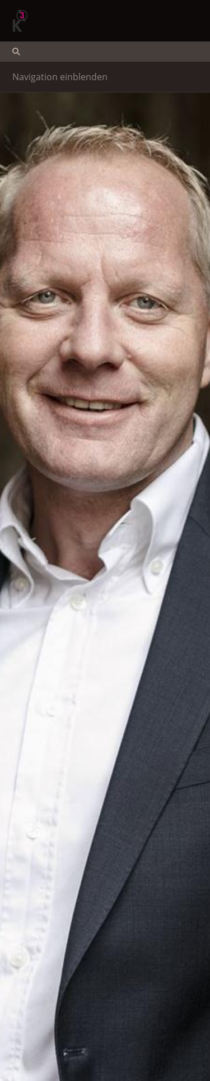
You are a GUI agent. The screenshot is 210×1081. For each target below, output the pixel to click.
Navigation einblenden (60, 77)
